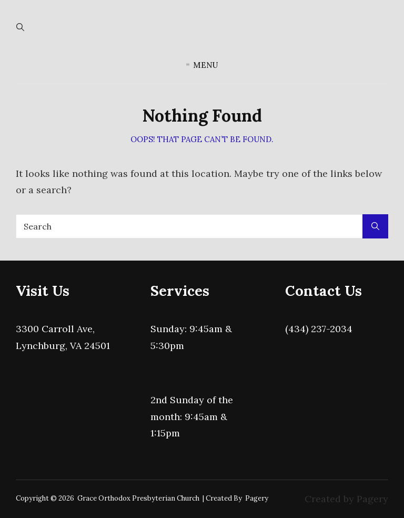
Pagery (256, 498)
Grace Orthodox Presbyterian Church (138, 498)
